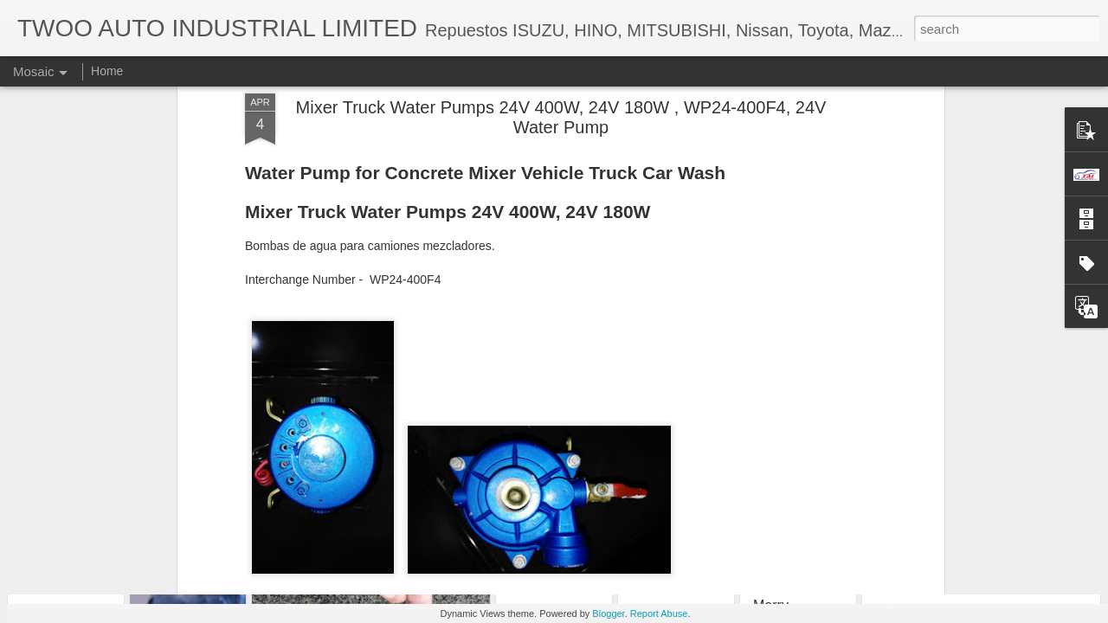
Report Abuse (659, 613)
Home (107, 71)
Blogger (608, 613)
